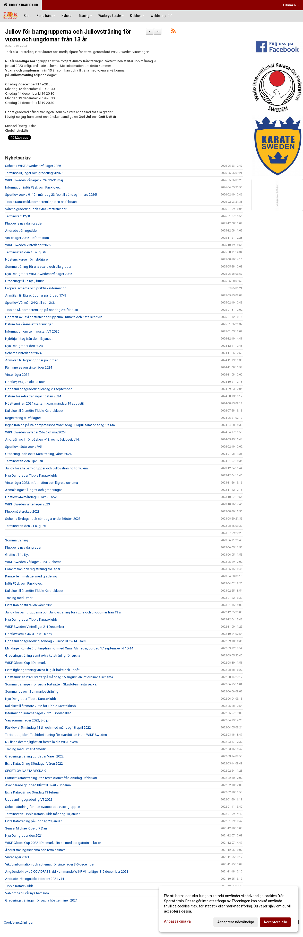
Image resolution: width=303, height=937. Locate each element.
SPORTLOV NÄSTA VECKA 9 (25, 771)
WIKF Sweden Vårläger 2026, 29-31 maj (34, 180)
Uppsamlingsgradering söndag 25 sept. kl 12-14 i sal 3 (45, 641)
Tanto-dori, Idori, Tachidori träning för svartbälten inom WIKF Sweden (56, 735)
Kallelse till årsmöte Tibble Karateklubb (34, 411)
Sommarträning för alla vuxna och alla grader (38, 267)
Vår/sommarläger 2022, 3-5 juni (28, 720)
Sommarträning (16, 540)
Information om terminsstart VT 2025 (32, 331)
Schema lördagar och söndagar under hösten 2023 (43, 519)
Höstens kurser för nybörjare (26, 259)
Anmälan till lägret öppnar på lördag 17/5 (35, 295)
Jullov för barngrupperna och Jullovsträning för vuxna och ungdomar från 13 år (63, 612)
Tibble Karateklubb (21, 5)
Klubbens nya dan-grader (23, 223)
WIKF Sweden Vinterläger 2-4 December (34, 627)
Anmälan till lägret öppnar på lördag (31, 360)
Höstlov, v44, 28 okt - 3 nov (25, 382)
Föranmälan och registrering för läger (32, 569)
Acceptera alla (275, 922)
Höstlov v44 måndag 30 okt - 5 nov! (31, 497)
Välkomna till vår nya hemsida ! (27, 893)
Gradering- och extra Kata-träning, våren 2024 (38, 454)
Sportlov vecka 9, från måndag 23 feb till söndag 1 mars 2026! (51, 195)
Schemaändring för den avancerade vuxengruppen (42, 807)
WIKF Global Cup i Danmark (25, 663)
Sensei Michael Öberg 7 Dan (26, 828)
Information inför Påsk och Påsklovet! (32, 187)
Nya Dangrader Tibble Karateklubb (30, 699)
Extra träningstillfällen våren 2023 (29, 605)
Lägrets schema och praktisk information (35, 288)
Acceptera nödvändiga (235, 922)
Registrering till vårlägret (23, 418)
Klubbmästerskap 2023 (22, 511)
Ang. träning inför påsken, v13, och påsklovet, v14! (42, 439)
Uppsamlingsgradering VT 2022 (28, 799)
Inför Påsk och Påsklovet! (23, 583)
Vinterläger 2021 (17, 857)
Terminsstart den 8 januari (24, 461)
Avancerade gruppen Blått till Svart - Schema (38, 785)
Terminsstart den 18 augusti (25, 252)
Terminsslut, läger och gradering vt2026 (34, 173)
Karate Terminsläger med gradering (31, 576)
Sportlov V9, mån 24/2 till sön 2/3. (30, 303)
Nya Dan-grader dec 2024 (24, 346)
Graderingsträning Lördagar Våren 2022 (34, 756)
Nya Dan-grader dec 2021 (24, 835)
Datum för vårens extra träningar (29, 324)
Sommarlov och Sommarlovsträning (31, 691)
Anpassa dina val (178, 921)
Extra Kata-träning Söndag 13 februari (32, 792)
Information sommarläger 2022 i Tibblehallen (38, 713)
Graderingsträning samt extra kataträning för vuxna (42, 655)
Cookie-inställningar (18, 922)
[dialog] (228, 909)
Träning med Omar (18, 598)
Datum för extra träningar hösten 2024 (33, 396)
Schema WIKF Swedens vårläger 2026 (33, 166)
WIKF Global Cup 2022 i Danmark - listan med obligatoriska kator (53, 843)
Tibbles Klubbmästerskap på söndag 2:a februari (41, 310)
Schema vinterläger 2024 (23, 353)
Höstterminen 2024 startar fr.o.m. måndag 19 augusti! (44, 403)
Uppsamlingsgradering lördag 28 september (38, 389)
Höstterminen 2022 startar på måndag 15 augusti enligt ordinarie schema (59, 677)
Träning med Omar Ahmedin (26, 749)
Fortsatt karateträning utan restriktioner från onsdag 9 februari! (51, 778)
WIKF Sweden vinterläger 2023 (27, 504)
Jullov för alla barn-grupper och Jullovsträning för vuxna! (47, 468)
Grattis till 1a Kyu (17, 555)
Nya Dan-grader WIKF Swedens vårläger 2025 (38, 274)
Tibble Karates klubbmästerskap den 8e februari (41, 202)
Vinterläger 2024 (17, 375)
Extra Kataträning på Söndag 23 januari (33, 821)
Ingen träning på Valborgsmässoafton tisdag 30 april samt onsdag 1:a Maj (60, 425)
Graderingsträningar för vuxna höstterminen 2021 (41, 900)
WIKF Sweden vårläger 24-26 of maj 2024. (35, 432)
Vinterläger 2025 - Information (27, 238)
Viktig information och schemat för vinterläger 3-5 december (49, 864)
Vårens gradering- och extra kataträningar (35, 209)
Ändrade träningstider (21, 231)
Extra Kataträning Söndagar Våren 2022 (34, 763)
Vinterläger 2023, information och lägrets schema (41, 483)
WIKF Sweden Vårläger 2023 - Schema (33, 562)
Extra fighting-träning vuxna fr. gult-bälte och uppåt (42, 670)
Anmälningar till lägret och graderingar (33, 490)
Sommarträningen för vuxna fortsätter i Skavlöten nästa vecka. (51, 684)
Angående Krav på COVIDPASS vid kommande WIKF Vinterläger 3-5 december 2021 (66, 871)
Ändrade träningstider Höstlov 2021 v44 (34, 879)
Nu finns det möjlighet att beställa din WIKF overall (42, 742)
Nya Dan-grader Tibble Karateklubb (31, 475)
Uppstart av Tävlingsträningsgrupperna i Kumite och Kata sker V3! (53, 317)
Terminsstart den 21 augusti (25, 526)
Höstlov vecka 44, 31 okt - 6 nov (28, 634)
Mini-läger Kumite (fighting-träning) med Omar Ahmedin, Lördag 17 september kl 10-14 (69, 648)
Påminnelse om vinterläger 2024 (28, 367)
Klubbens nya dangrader (23, 547)
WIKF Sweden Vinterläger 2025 (27, 245)
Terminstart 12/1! (17, 216)
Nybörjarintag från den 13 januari (29, 339)
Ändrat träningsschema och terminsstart (35, 850)
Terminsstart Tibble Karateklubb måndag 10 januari (42, 814)
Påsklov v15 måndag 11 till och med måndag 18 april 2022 (48, 727)
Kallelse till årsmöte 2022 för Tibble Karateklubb (40, 706)
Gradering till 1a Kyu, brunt (24, 281)
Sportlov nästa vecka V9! (23, 447)
